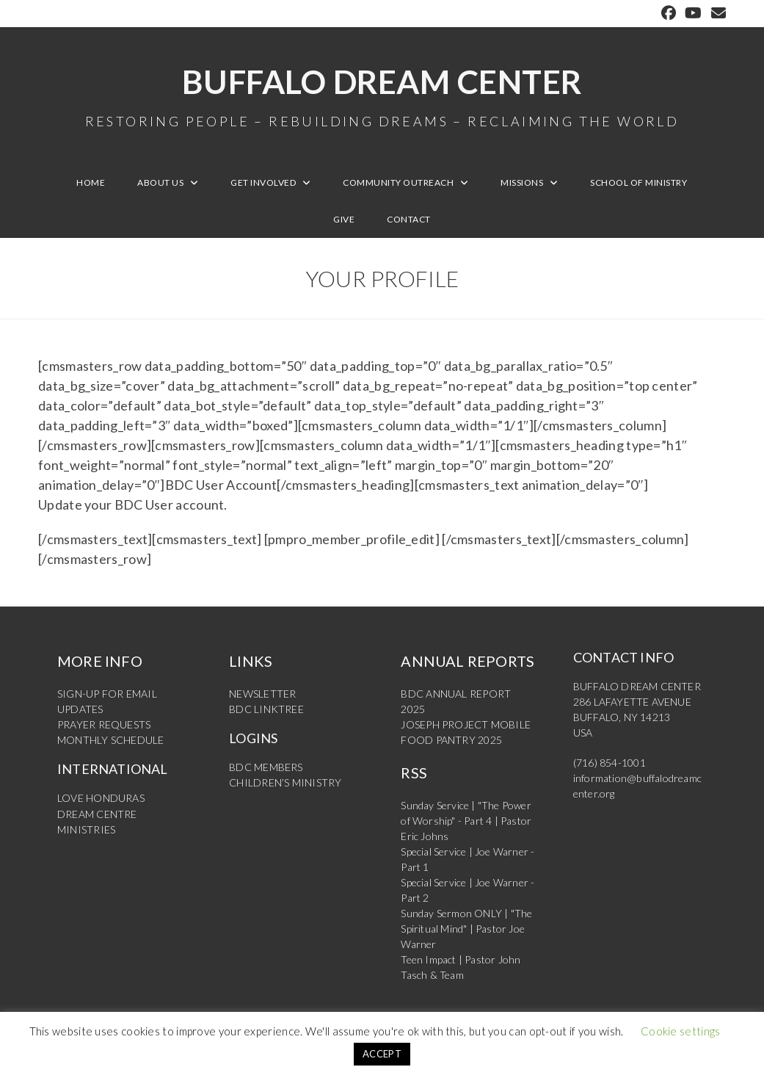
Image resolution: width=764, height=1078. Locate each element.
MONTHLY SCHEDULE (110, 740)
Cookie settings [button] (681, 1031)
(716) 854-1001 (609, 763)
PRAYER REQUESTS (103, 725)
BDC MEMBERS (265, 768)
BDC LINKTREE (266, 709)
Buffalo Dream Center (382, 95)
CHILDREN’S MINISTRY (285, 783)
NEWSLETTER (262, 694)
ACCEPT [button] (382, 1054)
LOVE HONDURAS (101, 798)
